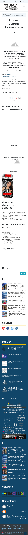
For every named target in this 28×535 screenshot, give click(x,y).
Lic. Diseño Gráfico (7, 233)
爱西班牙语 (9, 533)
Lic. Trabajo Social (7, 240)
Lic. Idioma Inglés (7, 243)
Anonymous (10, 505)
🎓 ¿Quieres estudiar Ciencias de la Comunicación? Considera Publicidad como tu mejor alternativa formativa (16, 294)
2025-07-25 (23, 518)
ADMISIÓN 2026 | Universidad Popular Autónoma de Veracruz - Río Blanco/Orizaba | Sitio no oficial (13, 527)
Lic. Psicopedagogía (7, 242)
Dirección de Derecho (8, 218)
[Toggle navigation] (4, 1)
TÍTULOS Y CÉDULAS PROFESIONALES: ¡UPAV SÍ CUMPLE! (15, 381)
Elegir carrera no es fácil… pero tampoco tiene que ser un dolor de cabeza (16, 307)
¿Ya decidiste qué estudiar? (15, 368)
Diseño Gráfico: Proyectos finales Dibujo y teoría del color (16, 301)
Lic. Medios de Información (9, 235)
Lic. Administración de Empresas (11, 237)
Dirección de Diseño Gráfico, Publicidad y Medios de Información (13, 213)
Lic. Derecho (5, 236)
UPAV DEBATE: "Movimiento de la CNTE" (14, 157)
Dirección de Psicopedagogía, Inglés (12, 219)
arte (9, 14)
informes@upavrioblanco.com (10, 76)
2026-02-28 (23, 509)
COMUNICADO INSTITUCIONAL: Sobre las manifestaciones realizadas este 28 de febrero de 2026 (17, 314)
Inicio (4, 14)
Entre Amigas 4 (14, 171)
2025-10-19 (23, 511)
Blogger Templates (16, 532)
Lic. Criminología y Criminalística (11, 239)
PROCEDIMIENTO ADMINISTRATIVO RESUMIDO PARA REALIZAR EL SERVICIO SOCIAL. (15, 389)
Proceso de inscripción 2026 (15, 354)
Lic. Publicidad (6, 232)
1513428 (8, 74)
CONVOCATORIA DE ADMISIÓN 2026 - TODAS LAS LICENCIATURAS (15, 348)
